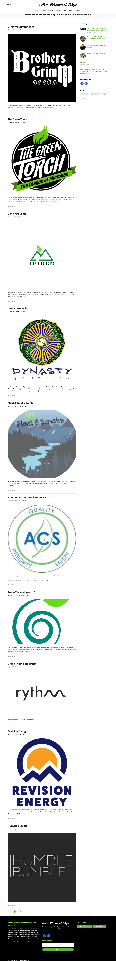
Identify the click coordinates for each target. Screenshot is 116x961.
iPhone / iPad (84, 931)
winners (83, 103)
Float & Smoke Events (20, 407)
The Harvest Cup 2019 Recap (96, 50)
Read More (12, 116)
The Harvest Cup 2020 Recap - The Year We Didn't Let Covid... (96, 42)
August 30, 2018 (12, 671)
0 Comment (22, 34)
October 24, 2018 (13, 316)
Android (99, 931)
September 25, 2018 (14, 599)
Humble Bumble (17, 830)
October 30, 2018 (13, 126)
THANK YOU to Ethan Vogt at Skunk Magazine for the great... (97, 33)
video (104, 99)
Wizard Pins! (84, 66)
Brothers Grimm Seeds (21, 31)
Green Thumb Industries (22, 668)
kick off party (95, 99)
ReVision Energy (17, 735)
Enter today (54, 935)
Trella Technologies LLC (21, 596)
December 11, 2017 (13, 833)
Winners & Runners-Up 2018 (96, 58)
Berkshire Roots (17, 218)
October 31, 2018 (13, 34)
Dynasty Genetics (18, 312)
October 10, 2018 (13, 410)
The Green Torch (17, 123)
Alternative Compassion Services (27, 501)
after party (84, 99)
